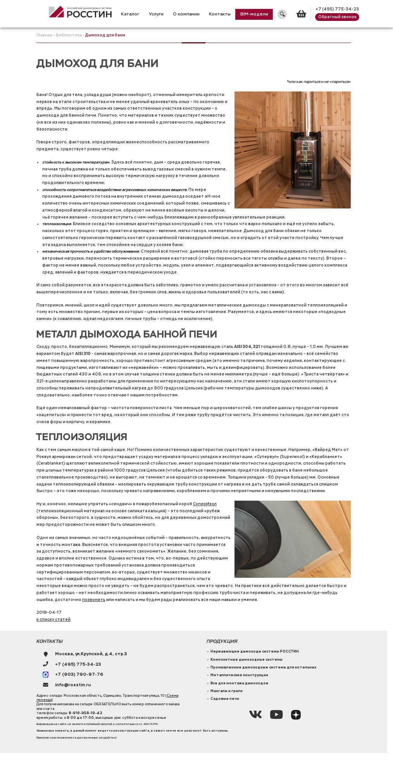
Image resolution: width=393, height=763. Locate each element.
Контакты (220, 14)
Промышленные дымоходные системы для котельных (263, 667)
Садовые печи (224, 698)
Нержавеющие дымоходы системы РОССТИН (254, 651)
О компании (186, 14)
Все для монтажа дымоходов (239, 683)
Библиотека (69, 35)
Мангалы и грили (226, 691)
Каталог (130, 14)
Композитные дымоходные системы (246, 659)
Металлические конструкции (239, 675)
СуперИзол (205, 503)
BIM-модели (254, 14)
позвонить (93, 599)
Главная (44, 35)
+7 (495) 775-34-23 (337, 9)
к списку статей (53, 619)
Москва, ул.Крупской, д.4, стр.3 (91, 654)
